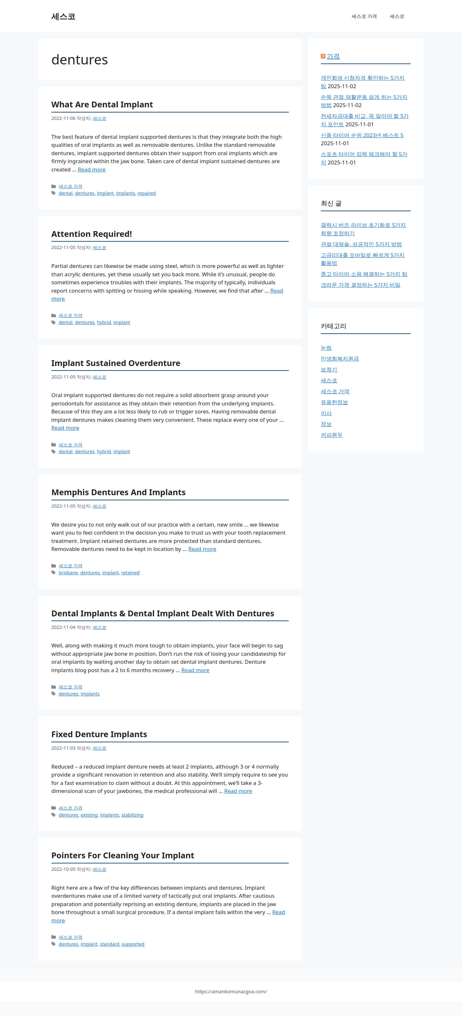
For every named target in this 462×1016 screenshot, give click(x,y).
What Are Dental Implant (102, 104)
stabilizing (133, 815)
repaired (146, 193)
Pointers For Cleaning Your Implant (122, 855)
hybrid (104, 322)
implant (105, 193)
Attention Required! (91, 233)
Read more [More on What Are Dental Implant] (92, 169)
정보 (326, 424)
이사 (326, 413)
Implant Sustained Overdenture (116, 362)
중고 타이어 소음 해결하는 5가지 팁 (364, 274)
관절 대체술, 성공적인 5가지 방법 (361, 244)
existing (89, 815)
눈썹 (326, 347)
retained (130, 573)
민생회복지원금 (340, 358)
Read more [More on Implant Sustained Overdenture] (65, 427)
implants (125, 193)
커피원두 (332, 434)
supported (133, 944)
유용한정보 (334, 402)
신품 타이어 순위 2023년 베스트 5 (362, 135)
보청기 (329, 369)
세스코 (63, 16)
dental (66, 193)
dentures (85, 193)
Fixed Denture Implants (99, 734)
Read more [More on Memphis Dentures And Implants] (202, 549)
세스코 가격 (364, 16)
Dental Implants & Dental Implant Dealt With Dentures (162, 613)
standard (109, 944)
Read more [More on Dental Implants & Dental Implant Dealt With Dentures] (195, 670)
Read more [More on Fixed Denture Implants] (238, 791)
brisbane (68, 573)
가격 (333, 56)
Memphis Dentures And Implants (118, 492)
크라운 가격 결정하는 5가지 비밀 (360, 284)
